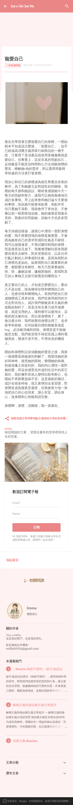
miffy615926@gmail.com (22, 648)
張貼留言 (12, 560)
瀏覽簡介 (32, 614)
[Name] (36, 513)
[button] (7, 418)
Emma (32, 608)
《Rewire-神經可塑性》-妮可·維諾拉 (37, 669)
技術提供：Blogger (14, 801)
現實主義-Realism (25, 740)
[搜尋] (67, 6)
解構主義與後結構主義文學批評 (34, 705)
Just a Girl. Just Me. (22, 6)
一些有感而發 (13, 65)
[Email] (36, 502)
